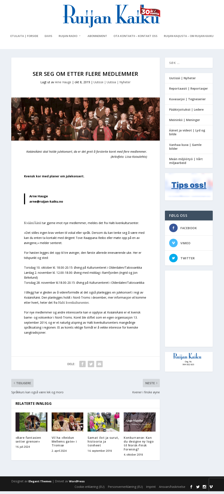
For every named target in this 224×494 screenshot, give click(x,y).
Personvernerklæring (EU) (125, 489)
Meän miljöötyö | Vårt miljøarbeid (186, 164)
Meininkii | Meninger (184, 123)
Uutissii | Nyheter (182, 81)
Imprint (151, 489)
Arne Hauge (63, 85)
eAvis (48, 39)
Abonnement (97, 39)
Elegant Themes (39, 484)
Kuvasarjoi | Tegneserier (187, 102)
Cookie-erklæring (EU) (90, 489)
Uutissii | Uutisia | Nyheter (112, 85)
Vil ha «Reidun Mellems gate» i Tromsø (64, 444)
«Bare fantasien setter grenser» (28, 442)
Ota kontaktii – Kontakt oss (135, 39)
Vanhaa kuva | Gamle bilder (185, 149)
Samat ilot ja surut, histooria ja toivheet (103, 444)
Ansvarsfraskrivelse (172, 489)
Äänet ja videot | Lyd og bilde (187, 135)
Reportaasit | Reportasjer (188, 91)
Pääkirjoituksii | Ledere (186, 112)
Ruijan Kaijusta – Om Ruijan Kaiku (189, 39)
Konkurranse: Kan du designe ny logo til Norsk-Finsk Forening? (139, 446)
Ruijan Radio (68, 39)
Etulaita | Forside (24, 39)
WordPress (77, 484)
